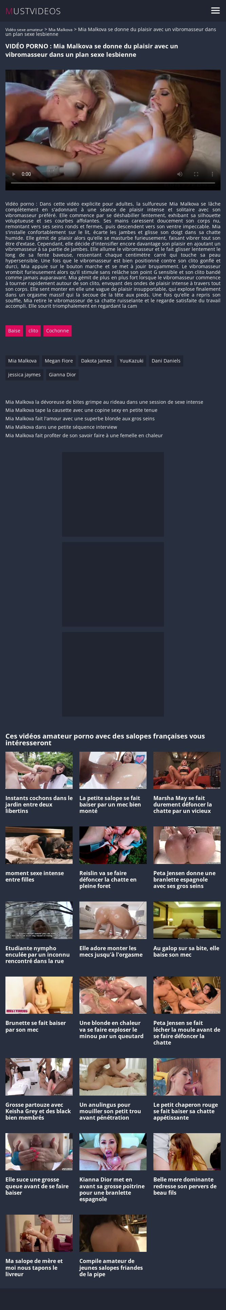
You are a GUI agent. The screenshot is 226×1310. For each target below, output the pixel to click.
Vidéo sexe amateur (24, 29)
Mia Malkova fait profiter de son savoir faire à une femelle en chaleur (84, 436)
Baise (14, 330)
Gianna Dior (62, 374)
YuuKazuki (132, 360)
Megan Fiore (59, 360)
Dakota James (96, 360)
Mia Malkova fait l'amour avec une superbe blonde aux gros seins (80, 419)
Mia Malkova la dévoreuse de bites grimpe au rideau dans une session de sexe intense (104, 402)
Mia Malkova (61, 29)
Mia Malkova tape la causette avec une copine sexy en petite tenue (81, 410)
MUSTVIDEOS (33, 11)
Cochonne (57, 330)
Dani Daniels (166, 360)
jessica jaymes (24, 374)
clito (33, 330)
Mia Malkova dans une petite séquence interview (61, 427)
